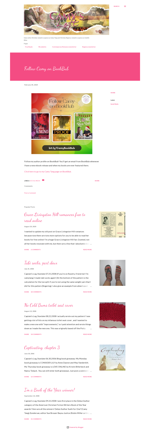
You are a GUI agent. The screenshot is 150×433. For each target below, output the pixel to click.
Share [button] (113, 93)
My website (41, 47)
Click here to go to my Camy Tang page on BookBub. (47, 171)
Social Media (114, 104)
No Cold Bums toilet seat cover (48, 305)
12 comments (36, 377)
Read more (87, 249)
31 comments (36, 419)
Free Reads (27, 47)
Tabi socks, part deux (40, 262)
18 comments (36, 292)
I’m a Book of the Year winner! (49, 390)
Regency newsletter (87, 47)
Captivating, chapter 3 (42, 347)
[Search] (116, 6)
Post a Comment (30, 193)
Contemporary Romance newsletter (63, 47)
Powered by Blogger (75, 427)
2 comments (36, 249)
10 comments (36, 334)
